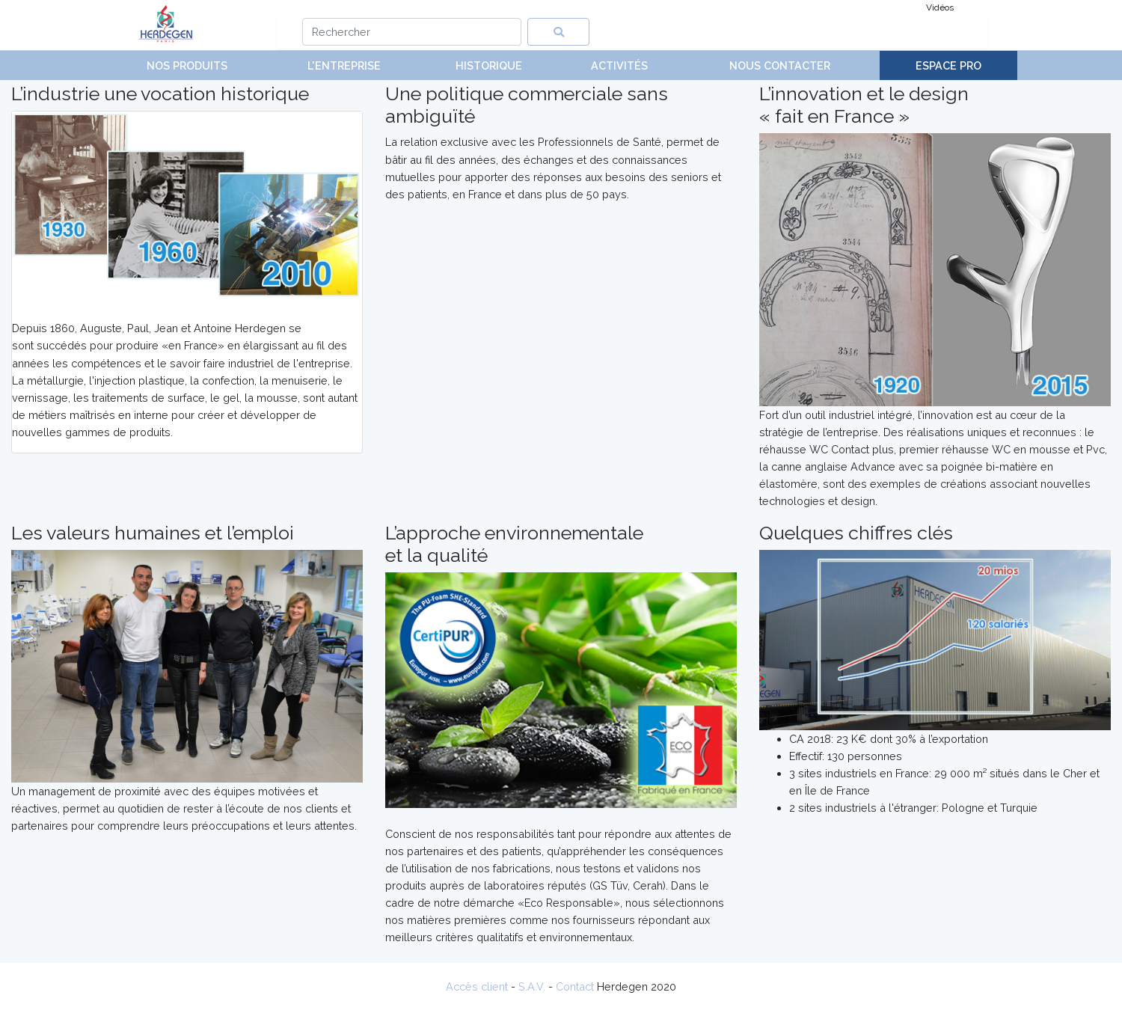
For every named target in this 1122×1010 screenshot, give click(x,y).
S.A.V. (531, 986)
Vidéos (940, 7)
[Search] (411, 32)
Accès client (477, 986)
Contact (575, 986)
